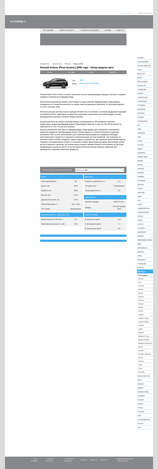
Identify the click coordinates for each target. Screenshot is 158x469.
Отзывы (108, 30)
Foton (141, 145)
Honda (141, 173)
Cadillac (142, 86)
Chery (141, 93)
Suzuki (141, 400)
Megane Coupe (143, 336)
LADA (140, 204)
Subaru (141, 396)
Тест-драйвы (48, 30)
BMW (140, 78)
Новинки (104, 460)
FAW (139, 129)
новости (113, 72)
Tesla (140, 408)
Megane (141, 332)
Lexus (140, 216)
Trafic (140, 365)
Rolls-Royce (144, 376)
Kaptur (140, 307)
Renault (142, 272)
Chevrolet (143, 97)
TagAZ (140, 404)
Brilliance (143, 82)
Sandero (141, 350)
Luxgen (141, 228)
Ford (140, 141)
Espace (141, 297)
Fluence (141, 300)
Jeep (140, 196)
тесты (49, 72)
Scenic (140, 358)
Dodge (141, 117)
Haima (140, 161)
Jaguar (141, 192)
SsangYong (143, 392)
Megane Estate (143, 340)
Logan (140, 329)
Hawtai (141, 169)
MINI (139, 244)
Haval (140, 165)
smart (141, 388)
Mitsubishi (142, 248)
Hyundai (141, 181)
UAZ (139, 416)
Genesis (141, 153)
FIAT (139, 137)
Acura (141, 58)
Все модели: (143, 275)
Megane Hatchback (145, 343)
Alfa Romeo (143, 62)
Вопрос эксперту (67, 30)
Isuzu (140, 189)
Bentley (141, 74)
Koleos (140, 311)
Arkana (140, 279)
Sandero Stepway (144, 354)
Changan (142, 89)
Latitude (141, 325)
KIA (139, 200)
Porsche (142, 264)
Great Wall (143, 157)
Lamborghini (144, 208)
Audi (140, 70)
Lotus (140, 224)
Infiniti (141, 185)
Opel (140, 256)
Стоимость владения (90, 30)
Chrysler (142, 101)
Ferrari (141, 133)
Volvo (140, 424)
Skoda (141, 384)
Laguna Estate (143, 322)
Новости (120, 30)
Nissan (141, 252)
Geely (140, 149)
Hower (141, 177)
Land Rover (143, 212)
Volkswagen (144, 420)
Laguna (141, 315)
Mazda (141, 236)
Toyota (141, 412)
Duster (140, 293)
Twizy (140, 368)
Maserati (142, 232)
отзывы (71, 72)
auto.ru (18, 21)
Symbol (141, 361)
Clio (139, 282)
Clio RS (141, 286)
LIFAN (140, 220)
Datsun (141, 113)
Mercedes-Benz (145, 240)
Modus (140, 347)
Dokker (140, 289)
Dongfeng (143, 121)
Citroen (141, 105)
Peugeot (142, 260)
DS (139, 125)
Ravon (141, 268)
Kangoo (141, 304)
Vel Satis (141, 372)
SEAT (140, 380)
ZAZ (139, 428)
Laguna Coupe (143, 318)
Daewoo (141, 109)
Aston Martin (144, 66)
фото (91, 72)
